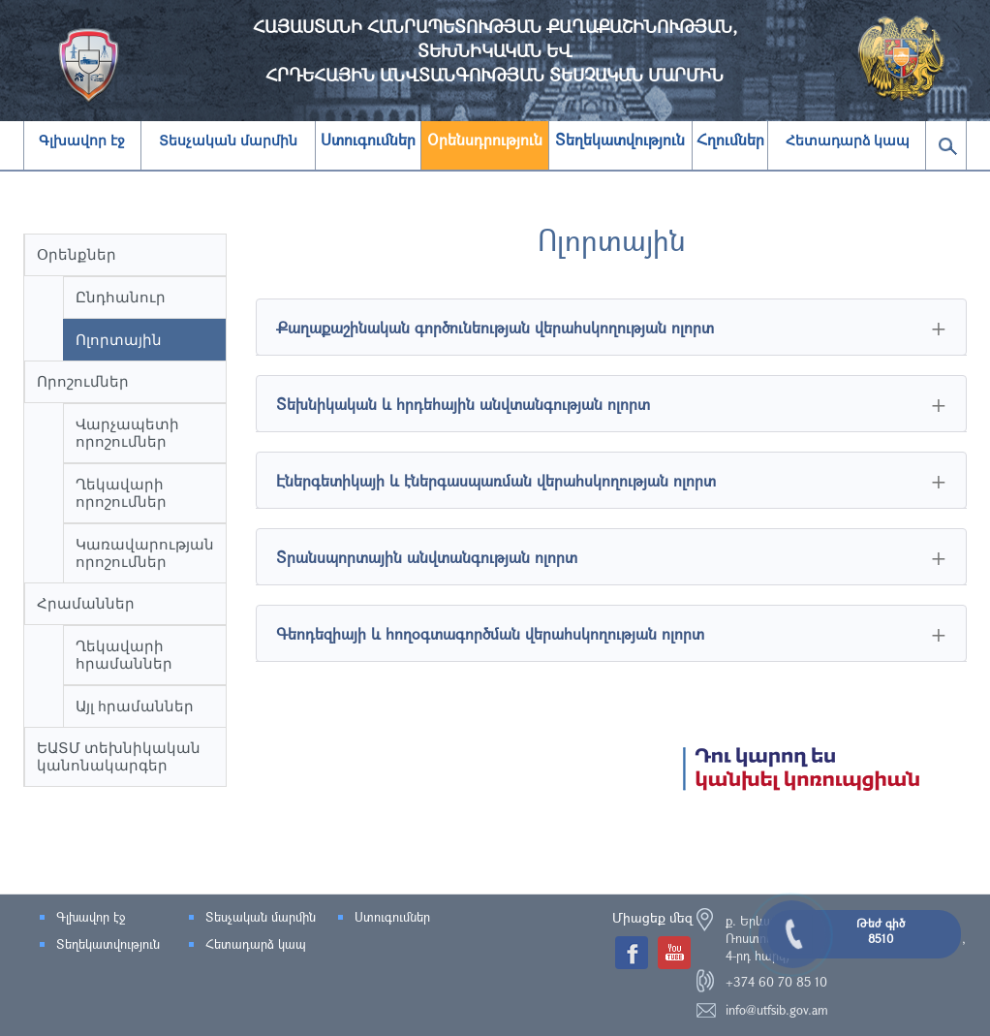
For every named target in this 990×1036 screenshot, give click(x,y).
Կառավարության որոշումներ (145, 553)
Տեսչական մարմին (228, 140)
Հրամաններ (86, 603)
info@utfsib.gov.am (777, 1010)
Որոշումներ (83, 381)
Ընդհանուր (121, 297)
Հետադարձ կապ (848, 140)
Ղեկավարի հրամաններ (124, 655)
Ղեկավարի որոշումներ (121, 493)
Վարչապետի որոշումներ (127, 433)
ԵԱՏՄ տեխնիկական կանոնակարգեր (119, 756)
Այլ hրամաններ (135, 706)
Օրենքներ (76, 254)
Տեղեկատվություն (108, 944)
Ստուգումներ (392, 917)
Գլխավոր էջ (82, 140)
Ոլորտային (119, 339)
